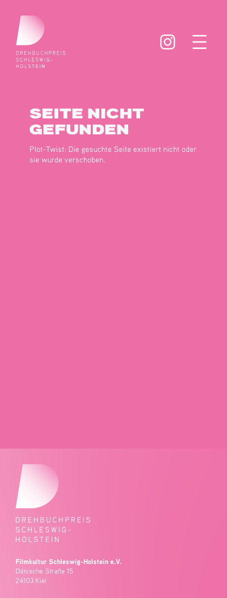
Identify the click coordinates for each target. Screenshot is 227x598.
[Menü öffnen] (200, 42)
